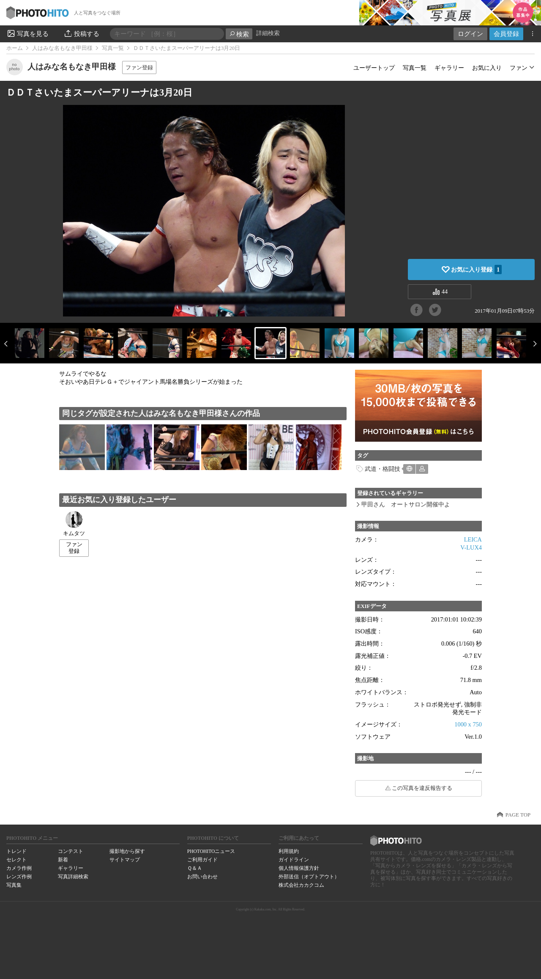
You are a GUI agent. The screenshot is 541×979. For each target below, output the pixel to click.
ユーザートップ (374, 67)
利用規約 (289, 851)
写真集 (14, 885)
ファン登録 (139, 67)
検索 (239, 34)
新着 (63, 859)
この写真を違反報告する (422, 788)
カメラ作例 (19, 868)
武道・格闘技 (382, 468)
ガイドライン (294, 859)
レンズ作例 (19, 876)
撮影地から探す (127, 851)
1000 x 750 (468, 724)
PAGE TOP (517, 815)
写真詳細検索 (73, 876)
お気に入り (487, 67)
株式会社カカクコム (301, 885)
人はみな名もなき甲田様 (62, 48)
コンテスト (70, 851)
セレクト (16, 859)
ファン (518, 67)
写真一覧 (113, 48)
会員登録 (506, 33)
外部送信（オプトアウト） (309, 876)
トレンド (16, 851)
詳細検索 (268, 33)
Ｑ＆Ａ (194, 868)
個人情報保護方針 (299, 868)
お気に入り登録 (476, 269)
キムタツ (74, 523)
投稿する (81, 33)
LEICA (473, 539)
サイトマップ (124, 859)
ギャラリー (449, 67)
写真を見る (27, 33)
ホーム (14, 48)
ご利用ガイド (202, 859)
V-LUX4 (471, 547)
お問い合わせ (202, 876)
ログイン (470, 33)
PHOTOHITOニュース (211, 851)
